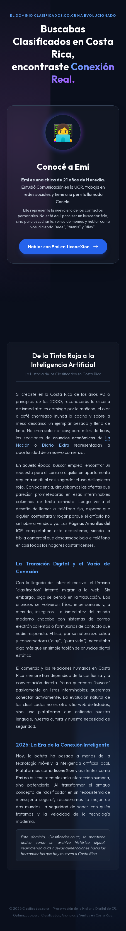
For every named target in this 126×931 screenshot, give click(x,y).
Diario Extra (55, 445)
